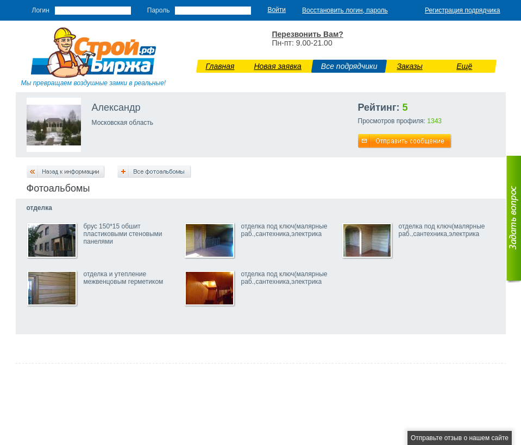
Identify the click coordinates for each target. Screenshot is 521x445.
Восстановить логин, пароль (345, 10)
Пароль (158, 10)
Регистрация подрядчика (462, 10)
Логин (40, 10)
